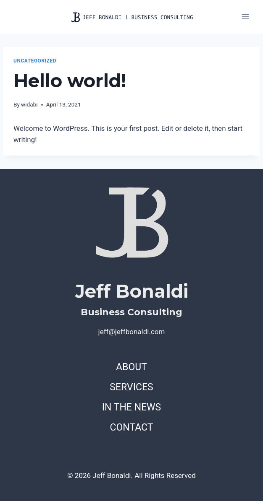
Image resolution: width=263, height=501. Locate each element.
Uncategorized (34, 61)
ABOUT (131, 367)
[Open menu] (245, 16)
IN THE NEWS (131, 407)
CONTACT (131, 427)
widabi (29, 104)
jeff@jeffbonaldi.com (131, 331)
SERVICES (131, 387)
